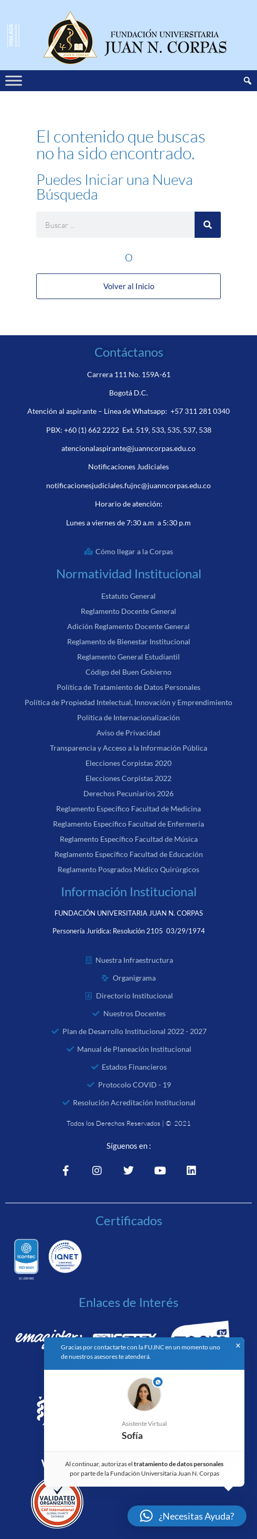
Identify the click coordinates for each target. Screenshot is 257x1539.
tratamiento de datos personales (179, 1464)
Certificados (128, 1220)
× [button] (238, 1345)
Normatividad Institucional (128, 573)
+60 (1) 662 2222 (91, 429)
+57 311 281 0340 (200, 410)
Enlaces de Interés (128, 1302)
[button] (144, 1410)
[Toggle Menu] (13, 80)
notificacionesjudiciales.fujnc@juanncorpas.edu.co (128, 485)
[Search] (208, 225)
